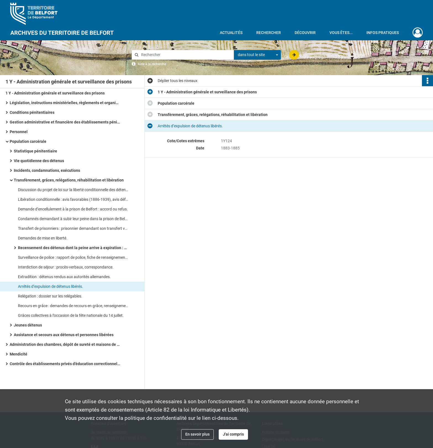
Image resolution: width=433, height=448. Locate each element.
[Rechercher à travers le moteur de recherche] (185, 55)
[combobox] (257, 55)
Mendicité (18, 354)
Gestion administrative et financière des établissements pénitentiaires (65, 122)
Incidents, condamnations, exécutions (47, 170)
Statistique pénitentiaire (35, 151)
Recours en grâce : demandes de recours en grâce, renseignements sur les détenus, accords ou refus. (73, 306)
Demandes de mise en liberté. (42, 238)
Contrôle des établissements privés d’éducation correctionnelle (65, 364)
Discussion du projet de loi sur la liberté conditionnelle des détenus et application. (73, 190)
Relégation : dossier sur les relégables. (50, 296)
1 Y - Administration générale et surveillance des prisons (55, 93)
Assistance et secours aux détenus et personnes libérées (63, 335)
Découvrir (305, 32)
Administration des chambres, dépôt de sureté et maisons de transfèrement (65, 344)
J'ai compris (233, 434)
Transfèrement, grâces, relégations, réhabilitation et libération (69, 180)
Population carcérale (28, 141)
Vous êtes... (341, 32)
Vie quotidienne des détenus (39, 161)
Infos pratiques (382, 32)
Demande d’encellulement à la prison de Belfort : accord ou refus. (73, 209)
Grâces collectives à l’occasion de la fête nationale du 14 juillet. (71, 315)
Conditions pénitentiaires (32, 112)
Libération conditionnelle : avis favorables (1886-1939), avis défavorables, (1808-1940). (73, 199)
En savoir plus (197, 434)
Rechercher (268, 32)
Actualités (231, 32)
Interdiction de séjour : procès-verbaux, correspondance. (65, 267)
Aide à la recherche (152, 64)
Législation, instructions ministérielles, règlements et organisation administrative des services (65, 103)
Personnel (19, 132)
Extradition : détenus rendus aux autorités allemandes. (64, 277)
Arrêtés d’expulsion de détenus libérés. (50, 286)
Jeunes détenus (28, 325)
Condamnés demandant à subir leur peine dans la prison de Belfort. (73, 219)
